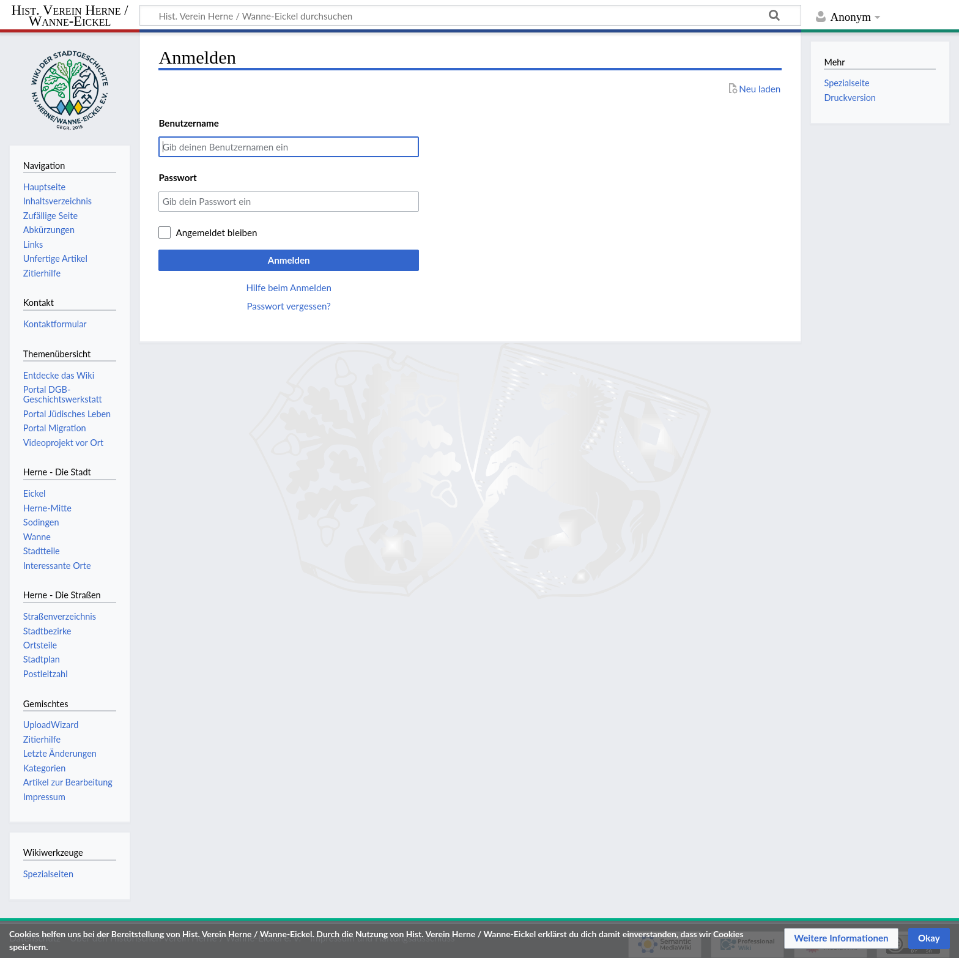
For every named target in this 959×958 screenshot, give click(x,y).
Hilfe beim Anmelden (288, 287)
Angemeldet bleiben (216, 232)
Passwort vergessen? (288, 305)
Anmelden (289, 259)
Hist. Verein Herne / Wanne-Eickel (70, 16)
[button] (841, 938)
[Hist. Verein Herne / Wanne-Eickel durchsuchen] (470, 15)
